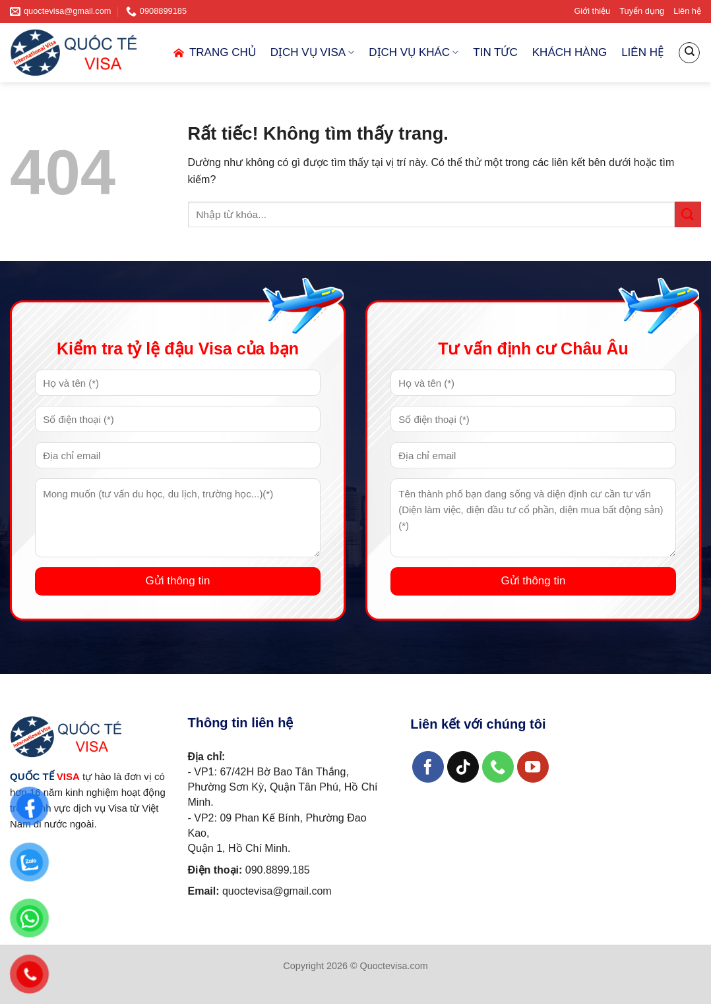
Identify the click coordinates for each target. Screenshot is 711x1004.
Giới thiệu (592, 11)
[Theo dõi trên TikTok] (463, 767)
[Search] (689, 52)
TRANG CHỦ (213, 52)
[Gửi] (688, 214)
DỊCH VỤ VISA (312, 52)
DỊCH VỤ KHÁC (413, 52)
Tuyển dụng (641, 11)
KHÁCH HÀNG (569, 52)
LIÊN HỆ (642, 52)
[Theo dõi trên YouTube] (533, 767)
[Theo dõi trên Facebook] (428, 767)
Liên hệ (687, 11)
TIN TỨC (495, 52)
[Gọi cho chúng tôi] (498, 767)
